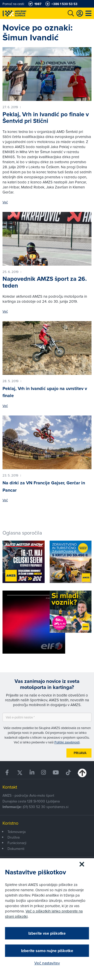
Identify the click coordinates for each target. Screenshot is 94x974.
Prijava (80, 752)
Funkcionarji (17, 842)
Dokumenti (16, 848)
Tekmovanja (17, 831)
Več (5, 202)
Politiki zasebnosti (67, 742)
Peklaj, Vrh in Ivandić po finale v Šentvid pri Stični (46, 117)
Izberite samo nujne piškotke (47, 951)
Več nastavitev (47, 963)
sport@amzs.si (57, 806)
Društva (14, 837)
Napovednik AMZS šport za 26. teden (45, 282)
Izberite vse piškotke (47, 933)
